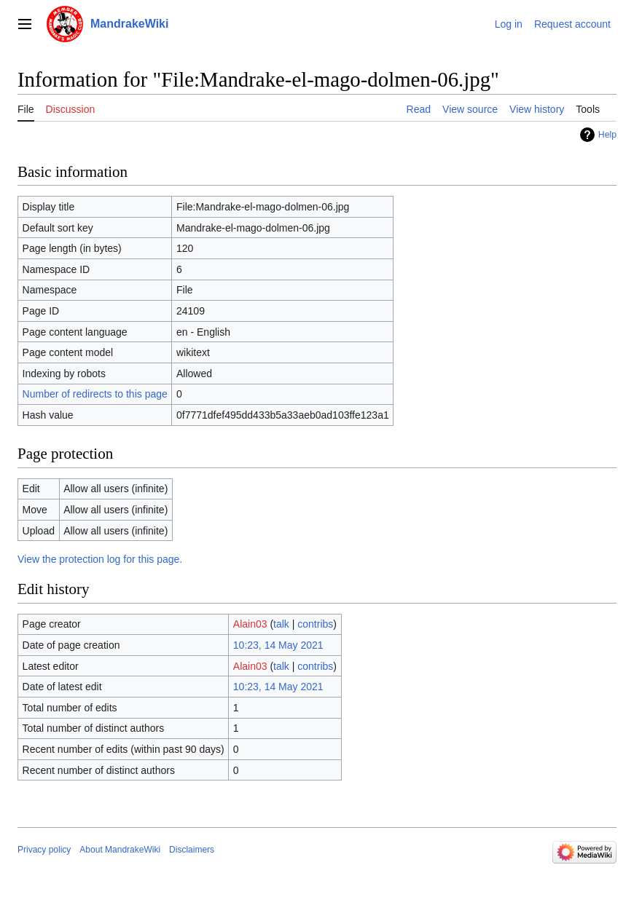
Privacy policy (44, 850)
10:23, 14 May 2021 (278, 645)
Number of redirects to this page (95, 394)
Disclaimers (191, 850)
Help (607, 135)
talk (281, 624)
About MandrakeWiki (119, 850)
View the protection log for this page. (99, 559)
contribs (315, 624)
